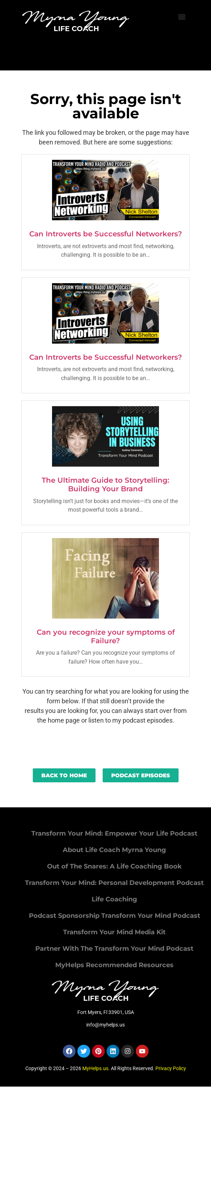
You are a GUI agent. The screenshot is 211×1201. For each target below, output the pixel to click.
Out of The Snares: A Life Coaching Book (114, 866)
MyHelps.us (95, 1068)
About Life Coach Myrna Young (114, 850)
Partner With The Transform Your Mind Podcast (114, 949)
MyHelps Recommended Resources (114, 965)
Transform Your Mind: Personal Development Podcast (114, 883)
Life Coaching (114, 899)
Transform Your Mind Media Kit (114, 932)
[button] (182, 17)
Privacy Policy (170, 1068)
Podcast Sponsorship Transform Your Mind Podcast (114, 916)
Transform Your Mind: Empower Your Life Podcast (114, 833)
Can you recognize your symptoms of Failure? (106, 636)
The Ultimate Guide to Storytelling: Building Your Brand (105, 484)
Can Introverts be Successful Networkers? (105, 234)
